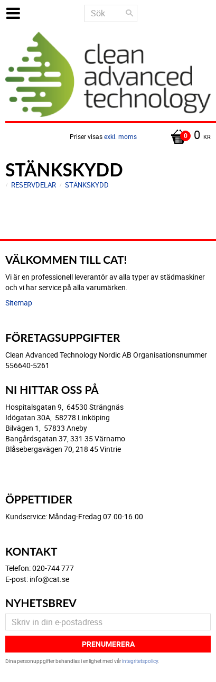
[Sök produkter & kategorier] (110, 13)
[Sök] (129, 13)
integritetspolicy (140, 661)
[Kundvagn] (108, 136)
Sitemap (18, 303)
